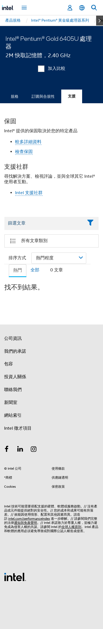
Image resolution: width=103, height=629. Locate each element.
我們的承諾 (15, 351)
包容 (8, 364)
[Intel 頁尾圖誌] (15, 576)
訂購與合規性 (43, 96)
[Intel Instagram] (33, 450)
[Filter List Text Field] (43, 223)
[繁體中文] (82, 7)
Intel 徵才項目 (18, 428)
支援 (72, 96)
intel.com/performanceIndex (29, 518)
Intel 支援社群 (29, 193)
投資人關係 (15, 377)
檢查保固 (24, 151)
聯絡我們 (13, 389)
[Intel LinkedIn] (20, 450)
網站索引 (13, 415)
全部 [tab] (34, 270)
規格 (14, 96)
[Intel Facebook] (6, 450)
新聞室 (10, 402)
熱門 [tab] (17, 270)
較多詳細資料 (28, 142)
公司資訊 (13, 338)
